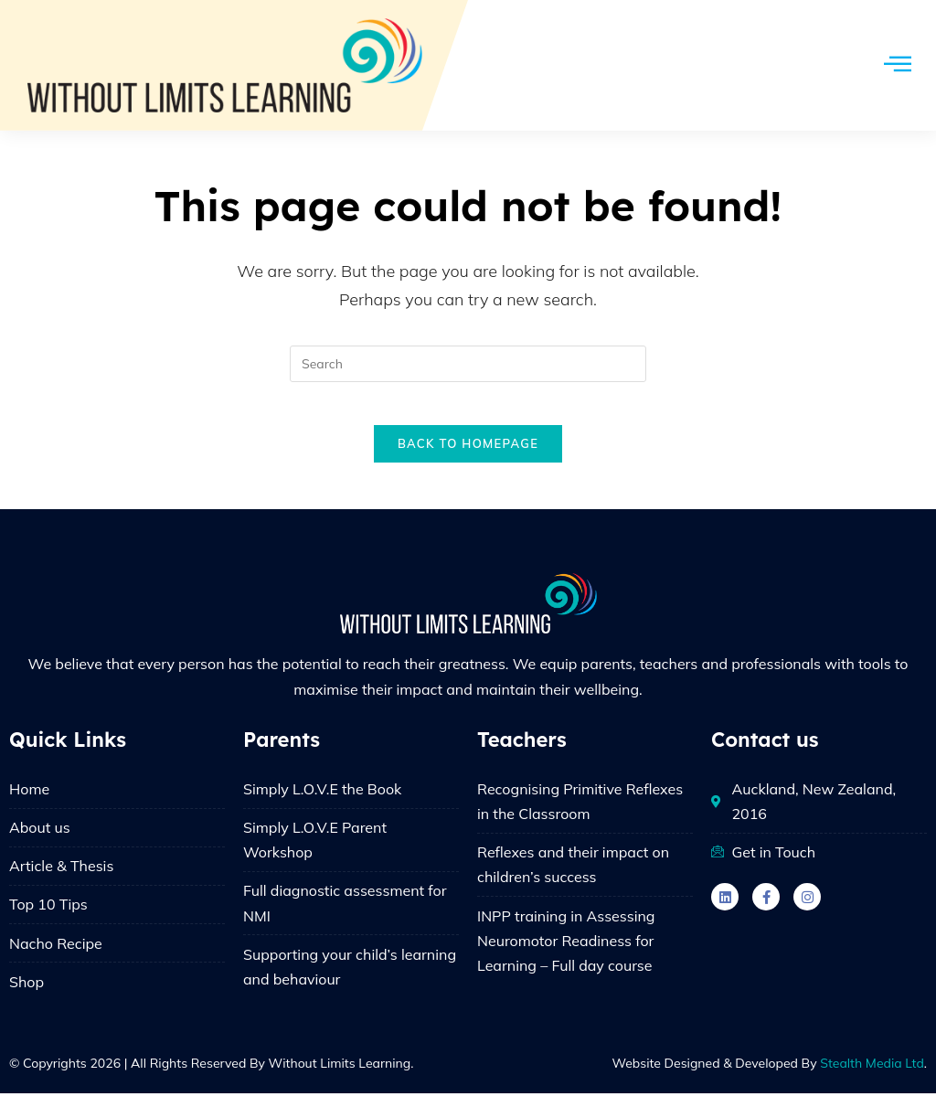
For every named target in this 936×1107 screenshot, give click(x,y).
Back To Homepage (468, 456)
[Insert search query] (468, 364)
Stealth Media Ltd (872, 1077)
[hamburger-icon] (897, 65)
